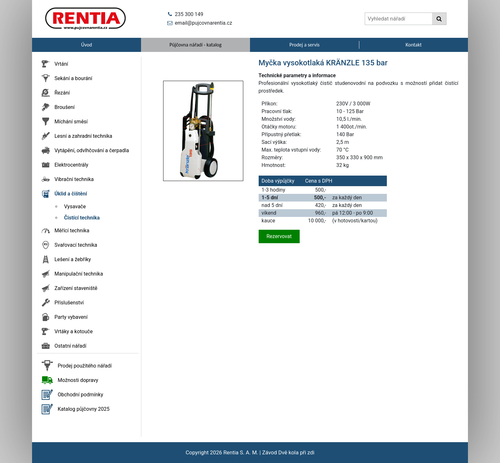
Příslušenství (69, 303)
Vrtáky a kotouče (73, 331)
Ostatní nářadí (70, 346)
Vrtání (61, 64)
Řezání (62, 93)
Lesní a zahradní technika (83, 136)
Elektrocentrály (71, 165)
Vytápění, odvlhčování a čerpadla (91, 150)
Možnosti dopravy (78, 380)
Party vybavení (71, 317)
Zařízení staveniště (75, 288)
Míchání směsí (71, 122)
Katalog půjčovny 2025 (84, 409)
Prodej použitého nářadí (85, 366)
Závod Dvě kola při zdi (288, 452)
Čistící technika (82, 218)
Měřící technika (71, 230)
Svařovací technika (75, 245)
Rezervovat (279, 236)
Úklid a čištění (70, 194)
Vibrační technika (74, 179)
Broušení (64, 107)
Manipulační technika (78, 274)
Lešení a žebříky (72, 259)
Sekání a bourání (73, 78)
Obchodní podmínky (80, 395)
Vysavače (75, 206)
